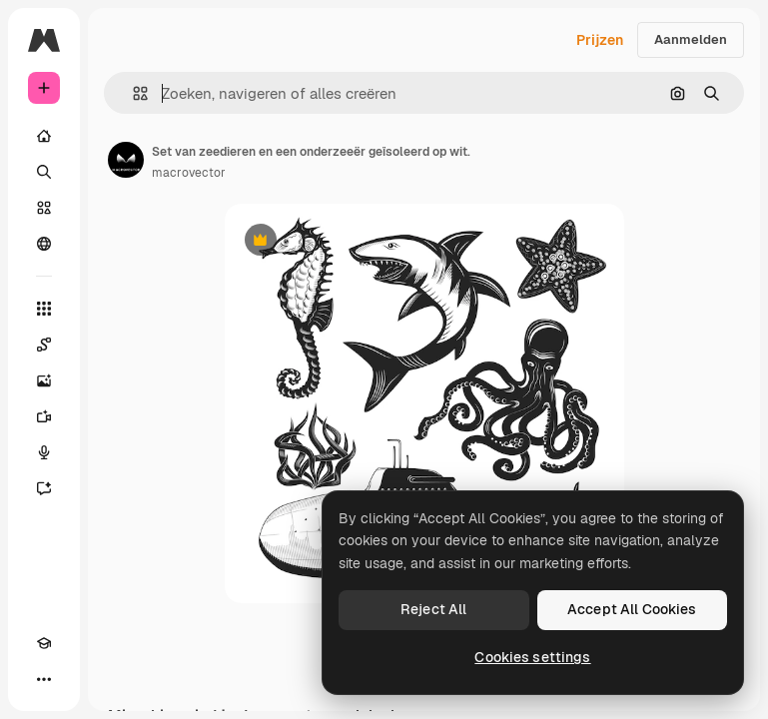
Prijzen (599, 40)
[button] (132, 93)
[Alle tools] (44, 309)
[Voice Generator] (44, 452)
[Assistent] (44, 488)
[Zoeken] (44, 172)
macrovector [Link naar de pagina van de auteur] (189, 173)
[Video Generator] (44, 416)
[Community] (44, 244)
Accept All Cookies (632, 609)
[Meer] (44, 679)
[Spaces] (44, 344)
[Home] (44, 136)
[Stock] (44, 208)
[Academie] (44, 643)
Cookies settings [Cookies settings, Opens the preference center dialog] (532, 657)
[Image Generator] (44, 380)
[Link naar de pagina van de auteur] (126, 160)
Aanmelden (690, 39)
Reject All (433, 609)
